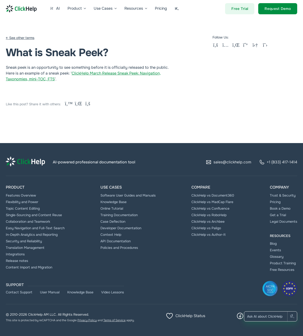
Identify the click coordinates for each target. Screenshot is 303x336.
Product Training (283, 263)
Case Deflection (112, 221)
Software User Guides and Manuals (128, 195)
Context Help (110, 234)
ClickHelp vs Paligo (206, 228)
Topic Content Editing (23, 208)
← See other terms (20, 38)
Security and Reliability (24, 241)
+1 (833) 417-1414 (278, 162)
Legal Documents (283, 221)
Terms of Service (114, 320)
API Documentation (115, 241)
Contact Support (19, 292)
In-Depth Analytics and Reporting (32, 234)
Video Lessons (112, 292)
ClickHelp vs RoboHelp (209, 215)
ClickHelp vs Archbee (208, 221)
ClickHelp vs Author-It (208, 234)
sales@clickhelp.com (228, 162)
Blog (273, 243)
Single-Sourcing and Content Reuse (34, 215)
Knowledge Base (113, 202)
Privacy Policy (87, 320)
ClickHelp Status (185, 316)
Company (279, 187)
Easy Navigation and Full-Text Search (35, 228)
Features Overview (21, 195)
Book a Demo (280, 208)
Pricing (275, 202)
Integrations (15, 254)
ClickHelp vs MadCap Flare (212, 202)
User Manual (50, 292)
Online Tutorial (111, 208)
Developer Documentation (120, 228)
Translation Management (25, 247)
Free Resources (282, 269)
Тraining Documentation (119, 215)
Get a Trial (278, 215)
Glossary (276, 256)
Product (15, 187)
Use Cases (111, 187)
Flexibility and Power (22, 202)
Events (275, 250)
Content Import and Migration (29, 267)
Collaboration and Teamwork (28, 221)
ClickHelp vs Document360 (212, 195)
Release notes (17, 261)
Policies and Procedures (119, 247)
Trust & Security (282, 195)
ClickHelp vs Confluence (210, 208)
